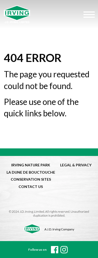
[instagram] (64, 249)
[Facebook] (54, 249)
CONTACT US (31, 186)
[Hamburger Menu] (88, 14)
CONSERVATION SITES (31, 179)
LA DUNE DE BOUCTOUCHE (31, 172)
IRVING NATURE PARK (30, 165)
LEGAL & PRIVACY (75, 165)
